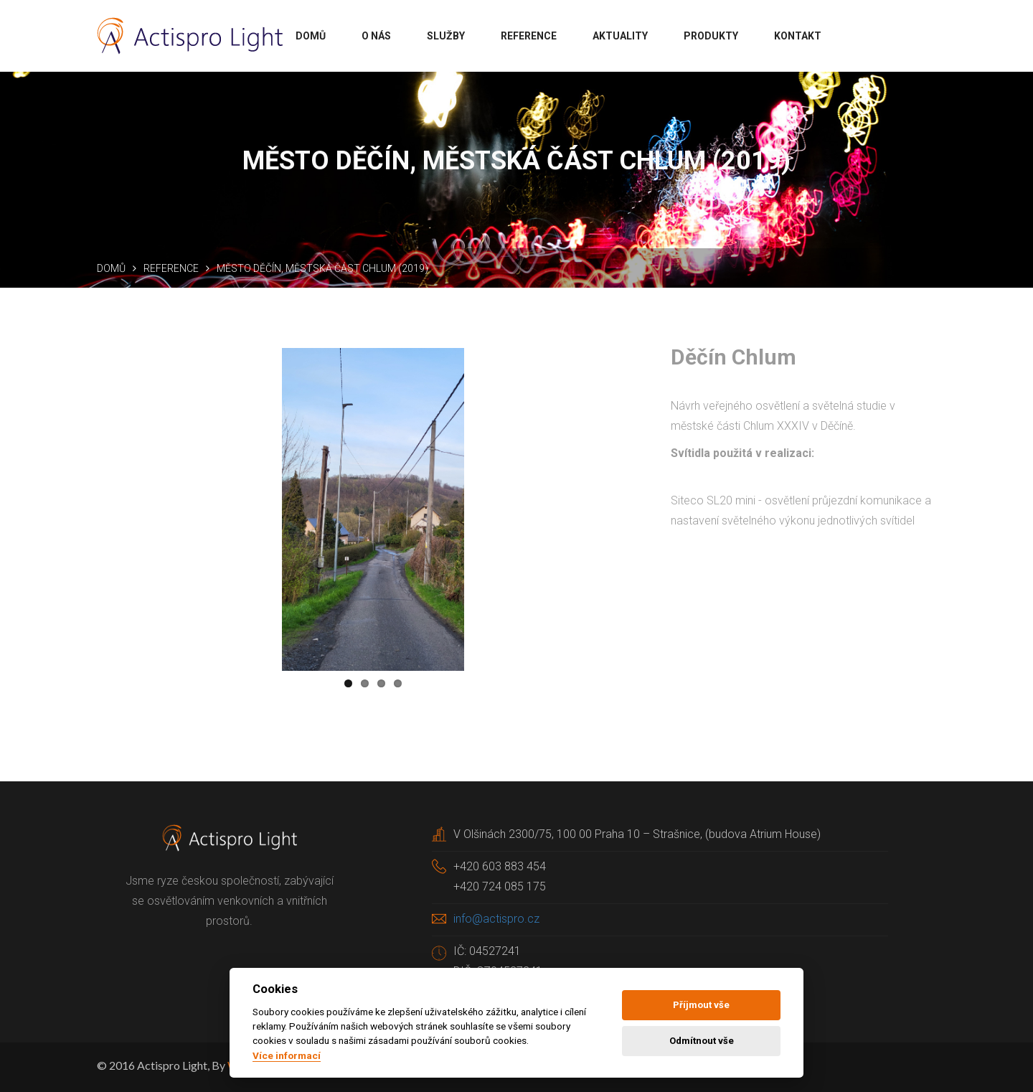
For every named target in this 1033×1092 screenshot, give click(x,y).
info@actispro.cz (496, 919)
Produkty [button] (711, 36)
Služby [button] (446, 36)
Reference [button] (529, 36)
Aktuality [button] (620, 36)
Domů (111, 268)
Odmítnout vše (701, 1040)
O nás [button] (376, 36)
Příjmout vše (701, 1004)
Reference (171, 268)
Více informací (287, 1055)
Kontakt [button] (797, 36)
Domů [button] (311, 36)
